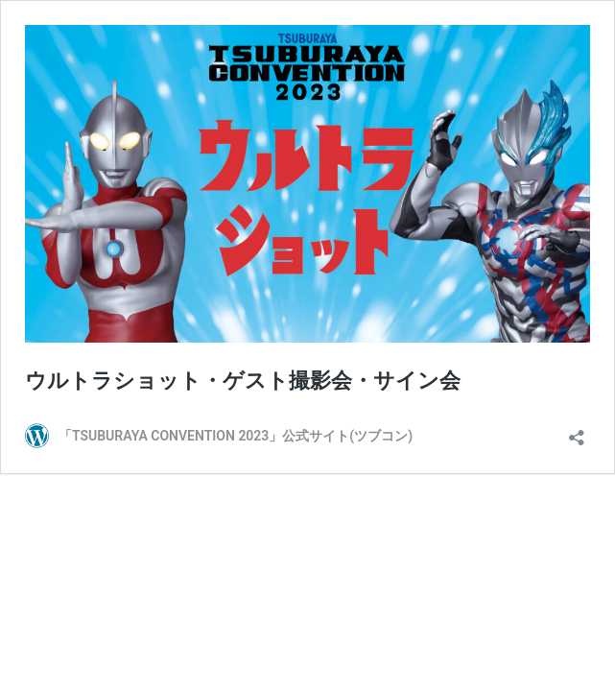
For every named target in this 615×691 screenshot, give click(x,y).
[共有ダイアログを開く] (576, 431)
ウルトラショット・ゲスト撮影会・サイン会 (243, 381)
